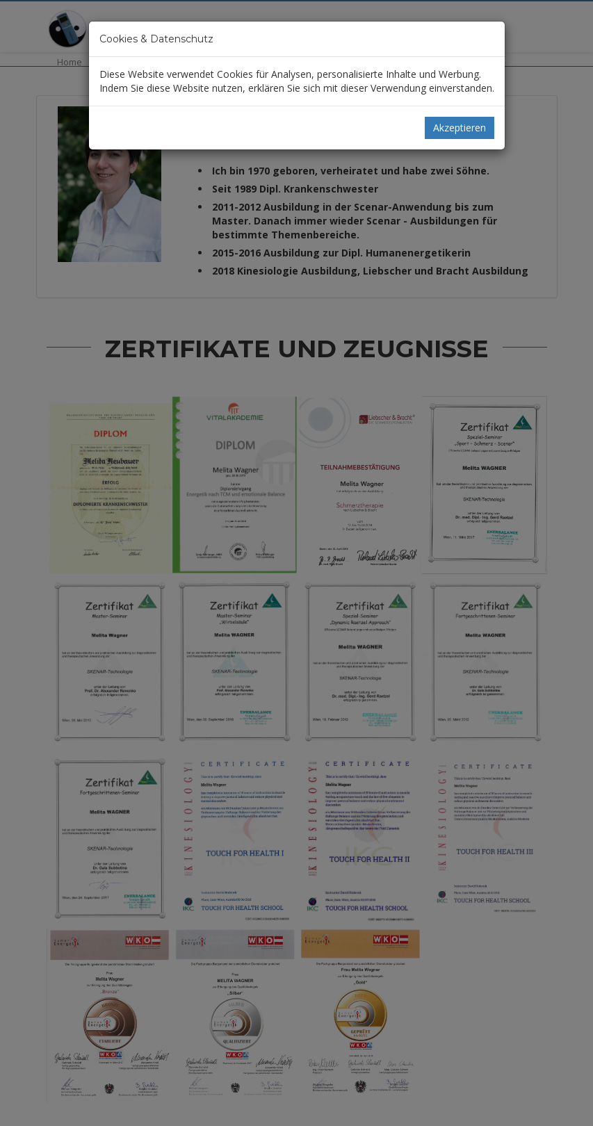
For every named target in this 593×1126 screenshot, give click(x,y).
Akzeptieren (459, 127)
